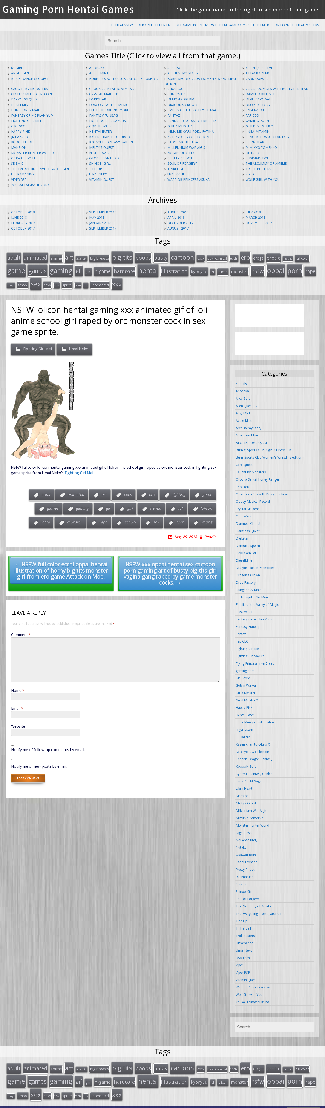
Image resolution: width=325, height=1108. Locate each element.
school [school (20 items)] (23, 281)
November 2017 (259, 223)
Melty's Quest (101, 147)
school (130, 518)
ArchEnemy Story (182, 73)
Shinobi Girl (100, 163)
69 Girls (18, 68)
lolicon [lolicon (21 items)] (223, 269)
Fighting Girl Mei (26, 120)
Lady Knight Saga (182, 142)
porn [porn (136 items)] (295, 268)
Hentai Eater (100, 131)
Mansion (18, 147)
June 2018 (19, 217)
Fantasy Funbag (103, 115)
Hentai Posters (305, 25)
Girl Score (20, 126)
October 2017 (23, 228)
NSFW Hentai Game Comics (227, 25)
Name (17, 686)
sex (156, 518)
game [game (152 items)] (16, 268)
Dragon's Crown (182, 105)
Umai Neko (98, 174)
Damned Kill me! (260, 94)
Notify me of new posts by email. (39, 762)
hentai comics (237, 1103)
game (207, 490)
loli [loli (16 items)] (213, 270)
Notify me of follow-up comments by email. (48, 745)
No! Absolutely (181, 153)
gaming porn (257, 120)
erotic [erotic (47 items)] (273, 257)
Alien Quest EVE (259, 68)
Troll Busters (258, 169)
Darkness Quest (25, 99)
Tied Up (95, 169)
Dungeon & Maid (25, 110)
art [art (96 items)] (69, 257)
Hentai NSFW (122, 25)
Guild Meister (179, 126)
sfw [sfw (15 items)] (56, 282)
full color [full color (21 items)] (302, 257)
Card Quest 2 (257, 78)
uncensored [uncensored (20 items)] (100, 281)
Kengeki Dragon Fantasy (267, 137)
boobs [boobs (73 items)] (143, 257)
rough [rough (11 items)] (10, 282)
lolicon (206, 504)
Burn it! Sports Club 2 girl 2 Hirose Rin (123, 78)
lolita (45, 518)
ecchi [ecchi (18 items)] (234, 257)
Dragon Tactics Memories (112, 105)
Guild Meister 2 (259, 126)
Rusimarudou (258, 158)
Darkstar (97, 99)
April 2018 (176, 217)
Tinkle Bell (177, 169)
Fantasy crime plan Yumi (33, 115)
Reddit (210, 532)
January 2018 (100, 223)
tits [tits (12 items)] (86, 282)
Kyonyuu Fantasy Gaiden (111, 142)
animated (76, 490)
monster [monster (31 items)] (239, 269)
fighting (178, 490)
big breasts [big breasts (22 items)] (99, 257)
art (103, 490)
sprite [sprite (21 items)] (67, 281)
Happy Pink (20, 131)
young (206, 518)
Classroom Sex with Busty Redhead (277, 88)
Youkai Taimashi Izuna (30, 185)
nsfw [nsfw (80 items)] (257, 269)
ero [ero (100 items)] (245, 257)
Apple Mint (99, 73)
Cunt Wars (176, 94)
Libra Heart (256, 142)
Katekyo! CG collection (188, 137)
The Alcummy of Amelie (266, 163)
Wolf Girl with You (263, 179)
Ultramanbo (22, 174)
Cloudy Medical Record (32, 94)
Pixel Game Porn (187, 25)
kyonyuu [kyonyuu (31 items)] (199, 269)
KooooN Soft (23, 142)
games (52, 504)
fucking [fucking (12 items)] (287, 258)
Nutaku (252, 153)
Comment (21, 630)
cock (128, 490)
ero (152, 490)
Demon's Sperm (180, 99)
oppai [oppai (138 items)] (275, 268)
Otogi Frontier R (104, 158)
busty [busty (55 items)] (160, 256)
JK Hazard (19, 137)
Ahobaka (97, 68)
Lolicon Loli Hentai (153, 25)
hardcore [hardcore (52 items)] (124, 269)
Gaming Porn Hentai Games (68, 9)
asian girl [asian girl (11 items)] (81, 258)
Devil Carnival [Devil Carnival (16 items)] (217, 258)
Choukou (175, 88)
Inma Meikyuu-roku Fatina (190, 131)
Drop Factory (258, 105)
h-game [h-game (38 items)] (103, 269)
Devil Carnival (258, 99)
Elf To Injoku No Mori (108, 110)
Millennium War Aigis (186, 147)
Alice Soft (176, 68)
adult (45, 490)
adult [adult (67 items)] (13, 257)
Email (17, 704)
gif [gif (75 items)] (78, 269)
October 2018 (23, 212)
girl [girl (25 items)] (88, 269)
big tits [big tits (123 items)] (122, 256)
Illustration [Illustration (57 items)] (174, 269)
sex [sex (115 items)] (36, 280)
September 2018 (102, 212)
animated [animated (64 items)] (35, 257)
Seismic (17, 163)
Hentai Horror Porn (271, 25)
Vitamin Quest (101, 179)
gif (108, 504)
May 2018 (96, 217)
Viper (250, 174)
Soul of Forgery (182, 163)
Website (18, 722)
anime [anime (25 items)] (56, 257)
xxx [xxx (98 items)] (117, 281)
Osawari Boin (23, 158)
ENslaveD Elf (257, 110)
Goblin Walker (102, 126)
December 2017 (180, 223)
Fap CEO (252, 115)
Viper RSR (19, 179)
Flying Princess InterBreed (191, 120)
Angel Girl (20, 73)
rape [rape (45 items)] (310, 269)
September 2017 (102, 228)
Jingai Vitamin (258, 131)
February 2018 (23, 223)
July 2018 (253, 212)
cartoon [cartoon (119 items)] (182, 256)
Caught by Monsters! (30, 88)
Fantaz (173, 115)
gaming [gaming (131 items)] (61, 268)
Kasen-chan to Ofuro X (109, 137)
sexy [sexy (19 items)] (47, 282)
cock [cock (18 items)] (200, 257)
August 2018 (178, 212)
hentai (155, 504)
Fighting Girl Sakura (107, 120)
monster (74, 518)
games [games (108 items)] (37, 268)
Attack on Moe (259, 73)
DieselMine (20, 105)
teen (180, 518)
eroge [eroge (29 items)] (258, 257)
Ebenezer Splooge (303, 1103)
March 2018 (255, 217)
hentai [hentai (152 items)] (148, 268)
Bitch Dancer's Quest (30, 78)
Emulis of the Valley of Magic (193, 110)
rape (103, 518)
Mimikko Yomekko (261, 147)
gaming (82, 504)
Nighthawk (99, 153)
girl (130, 504)
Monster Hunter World (32, 153)
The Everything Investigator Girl (40, 169)
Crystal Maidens (104, 94)
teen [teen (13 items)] (78, 282)
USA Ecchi (175, 174)
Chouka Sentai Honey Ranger (115, 88)
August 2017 (178, 228)
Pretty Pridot (180, 158)
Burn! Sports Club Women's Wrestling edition (269, 453)
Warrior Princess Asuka (188, 179)
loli (180, 504)
